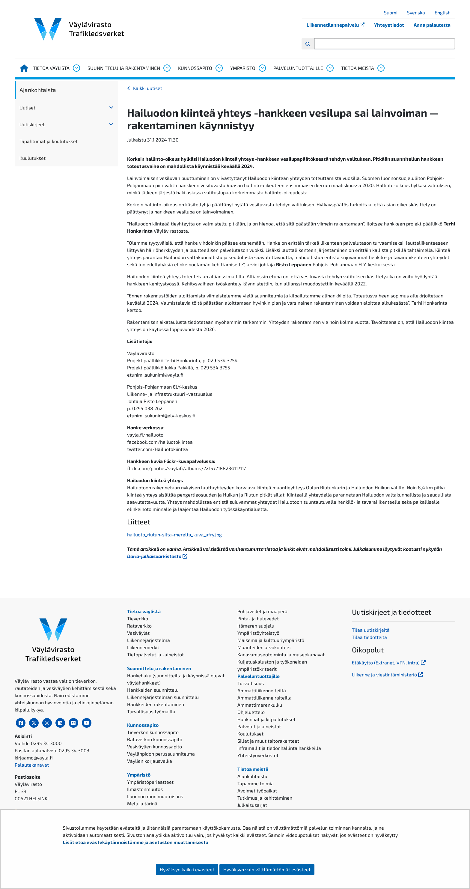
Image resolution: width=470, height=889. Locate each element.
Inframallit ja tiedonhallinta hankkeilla (279, 748)
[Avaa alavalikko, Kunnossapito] (218, 68)
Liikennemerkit (143, 647)
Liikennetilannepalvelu (338, 25)
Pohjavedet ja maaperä (262, 611)
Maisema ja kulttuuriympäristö (270, 640)
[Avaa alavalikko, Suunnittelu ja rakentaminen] (166, 68)
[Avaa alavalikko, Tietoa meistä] (380, 68)
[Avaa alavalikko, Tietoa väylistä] (76, 68)
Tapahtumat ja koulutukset (48, 141)
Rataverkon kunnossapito (154, 739)
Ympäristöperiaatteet (150, 782)
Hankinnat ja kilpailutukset (266, 719)
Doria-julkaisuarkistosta (158, 556)
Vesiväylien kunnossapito (154, 746)
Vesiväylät (138, 633)
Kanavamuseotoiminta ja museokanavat (281, 654)
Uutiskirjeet (32, 124)
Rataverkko (139, 625)
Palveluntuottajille (298, 68)
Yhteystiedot (389, 25)
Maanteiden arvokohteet (264, 647)
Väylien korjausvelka (149, 761)
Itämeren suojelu (255, 625)
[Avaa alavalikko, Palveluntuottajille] (329, 68)
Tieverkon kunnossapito (153, 732)
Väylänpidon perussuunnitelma (161, 753)
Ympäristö (242, 68)
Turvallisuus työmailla (151, 711)
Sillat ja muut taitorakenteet (268, 741)
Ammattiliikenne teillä (261, 690)
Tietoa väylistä (51, 68)
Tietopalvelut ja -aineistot (155, 654)
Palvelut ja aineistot (259, 726)
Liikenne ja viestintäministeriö (388, 674)
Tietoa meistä (357, 68)
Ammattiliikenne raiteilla (264, 697)
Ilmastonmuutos (145, 789)
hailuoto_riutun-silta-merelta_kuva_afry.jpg (174, 534)
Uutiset (27, 107)
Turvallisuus (250, 683)
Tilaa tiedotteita (369, 637)
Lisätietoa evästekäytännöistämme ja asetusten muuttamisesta (135, 842)
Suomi (393, 12)
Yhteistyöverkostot (257, 755)
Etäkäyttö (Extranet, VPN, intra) (389, 662)
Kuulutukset (32, 158)
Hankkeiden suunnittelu (153, 690)
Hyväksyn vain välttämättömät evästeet (267, 869)
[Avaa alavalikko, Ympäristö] (262, 68)
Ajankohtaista (37, 89)
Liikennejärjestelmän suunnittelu (163, 697)
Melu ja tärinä (142, 803)
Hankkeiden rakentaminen (155, 704)
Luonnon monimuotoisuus (155, 796)
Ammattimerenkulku (259, 705)
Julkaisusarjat (252, 805)
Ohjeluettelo (251, 712)
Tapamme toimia (255, 783)
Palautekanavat (32, 765)
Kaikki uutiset (147, 88)
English (444, 12)
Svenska (418, 12)
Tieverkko (137, 618)
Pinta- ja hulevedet (258, 618)
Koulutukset (250, 733)
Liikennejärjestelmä (148, 640)
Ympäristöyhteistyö (258, 633)
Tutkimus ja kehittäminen (264, 798)
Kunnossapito (195, 68)
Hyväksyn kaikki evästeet (187, 869)
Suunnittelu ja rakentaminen (124, 68)
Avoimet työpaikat (257, 790)
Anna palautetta (432, 25)
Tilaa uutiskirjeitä (371, 630)
